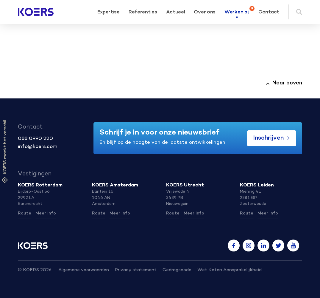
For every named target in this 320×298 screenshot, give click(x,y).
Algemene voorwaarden (83, 270)
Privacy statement (136, 270)
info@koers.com (37, 147)
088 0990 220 (35, 139)
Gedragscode (177, 270)
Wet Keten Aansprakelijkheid (229, 270)
